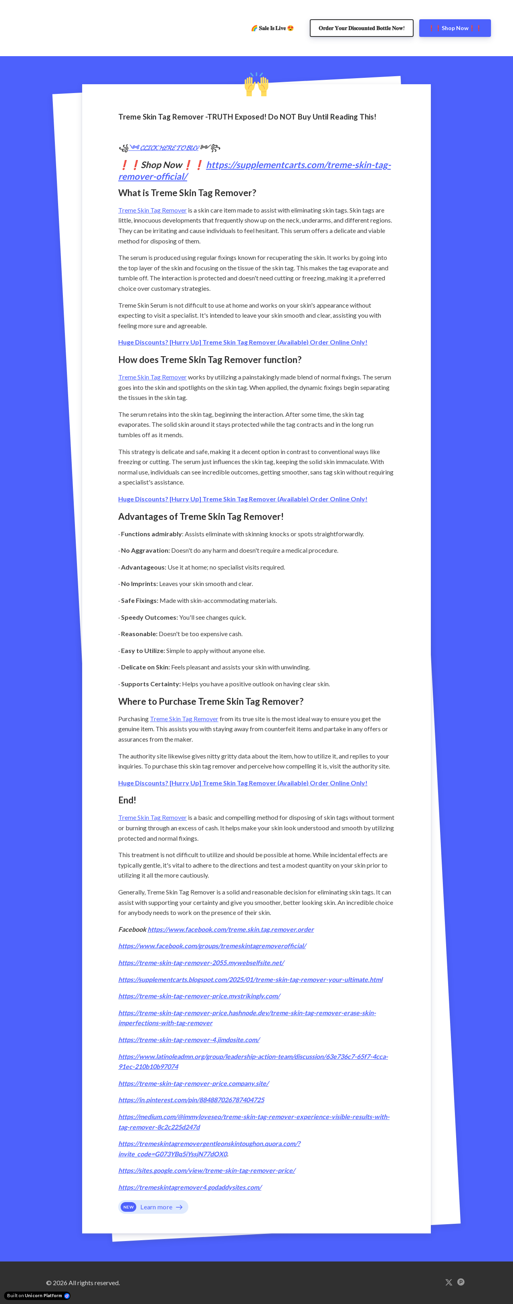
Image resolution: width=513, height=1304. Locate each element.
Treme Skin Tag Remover (152, 210)
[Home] (24, 28)
